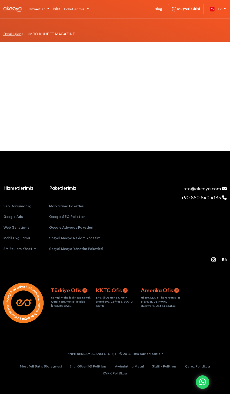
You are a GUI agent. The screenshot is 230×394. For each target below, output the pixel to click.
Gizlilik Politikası (164, 366)
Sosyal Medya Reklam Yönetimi (75, 238)
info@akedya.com (204, 188)
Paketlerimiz (74, 9)
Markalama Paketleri (66, 206)
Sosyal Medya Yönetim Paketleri (76, 249)
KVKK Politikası (115, 373)
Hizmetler (37, 9)
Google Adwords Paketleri (71, 227)
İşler (56, 9)
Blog (158, 9)
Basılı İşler (12, 34)
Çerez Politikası (197, 366)
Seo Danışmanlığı (17, 206)
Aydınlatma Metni (129, 366)
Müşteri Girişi (186, 9)
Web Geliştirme (16, 227)
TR (216, 9)
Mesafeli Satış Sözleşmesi (41, 366)
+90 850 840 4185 (204, 197)
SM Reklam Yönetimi (20, 249)
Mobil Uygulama (16, 238)
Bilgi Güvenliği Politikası (88, 366)
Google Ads (13, 217)
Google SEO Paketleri (67, 217)
